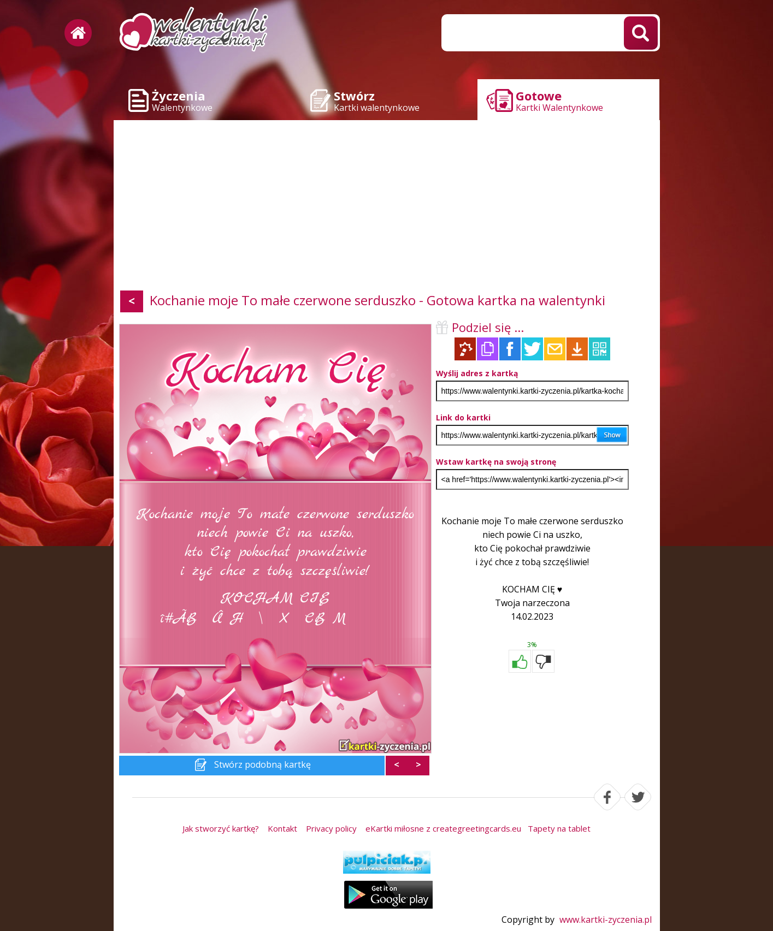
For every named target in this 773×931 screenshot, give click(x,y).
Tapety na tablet (559, 828)
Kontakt (282, 828)
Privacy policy (331, 828)
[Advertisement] (386, 207)
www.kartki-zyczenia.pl (605, 920)
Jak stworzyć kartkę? (220, 828)
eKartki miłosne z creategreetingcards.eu (443, 828)
